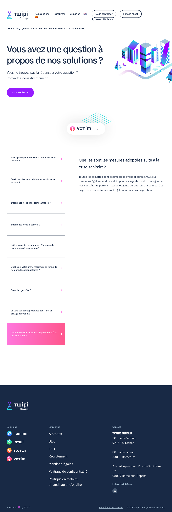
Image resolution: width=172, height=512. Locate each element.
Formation (74, 13)
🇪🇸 (36, 17)
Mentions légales (61, 464)
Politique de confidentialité (68, 471)
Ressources (59, 13)
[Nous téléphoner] (103, 19)
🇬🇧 (85, 13)
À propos (55, 433)
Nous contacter (104, 13)
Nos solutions (42, 13)
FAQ (52, 449)
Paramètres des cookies (111, 507)
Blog (52, 441)
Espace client (130, 13)
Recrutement (58, 456)
